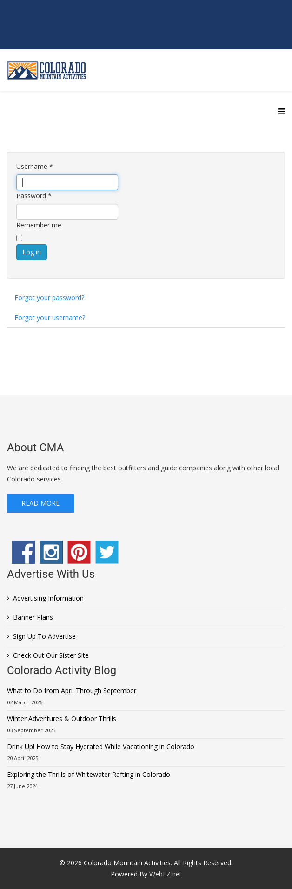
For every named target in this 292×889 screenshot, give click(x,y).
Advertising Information (48, 598)
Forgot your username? (49, 317)
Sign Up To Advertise (44, 636)
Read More (40, 503)
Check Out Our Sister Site (51, 655)
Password (34, 195)
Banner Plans (33, 617)
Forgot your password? (49, 297)
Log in (31, 251)
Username (34, 166)
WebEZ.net (165, 873)
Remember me (38, 225)
